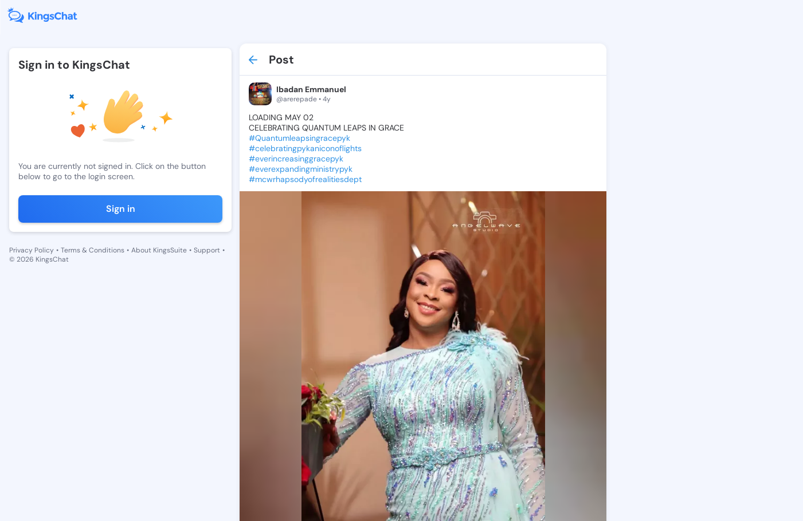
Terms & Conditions (92, 250)
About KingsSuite (159, 250)
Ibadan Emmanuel (301, 89)
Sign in (115, 209)
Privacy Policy (31, 250)
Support (207, 250)
